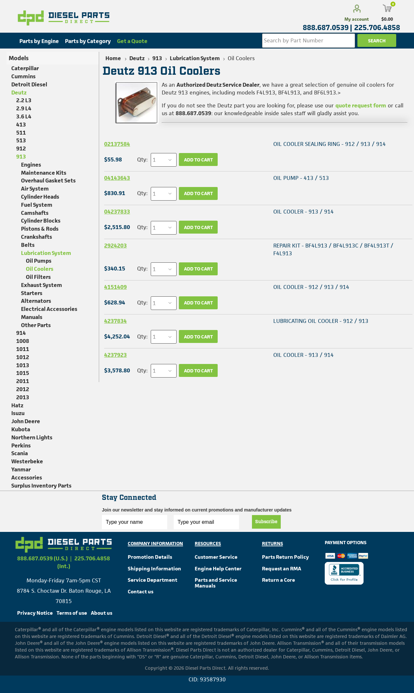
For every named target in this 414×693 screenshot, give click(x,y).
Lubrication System (46, 253)
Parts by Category (88, 41)
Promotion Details (150, 557)
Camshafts (35, 212)
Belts (28, 244)
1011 (22, 349)
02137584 (117, 144)
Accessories (26, 477)
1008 (22, 341)
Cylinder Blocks (40, 220)
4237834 (115, 320)
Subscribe (266, 522)
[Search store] (308, 40)
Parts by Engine (39, 41)
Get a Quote (132, 41)
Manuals (31, 317)
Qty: (142, 159)
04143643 (117, 178)
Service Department (152, 580)
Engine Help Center (218, 568)
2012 (22, 389)
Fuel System (36, 204)
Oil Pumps (38, 260)
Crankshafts (36, 236)
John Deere (25, 421)
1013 (22, 365)
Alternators (36, 300)
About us (101, 613)
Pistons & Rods (40, 228)
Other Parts (36, 325)
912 (21, 148)
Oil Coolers (39, 268)
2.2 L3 (23, 100)
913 (21, 156)
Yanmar (21, 469)
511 (21, 132)
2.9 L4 (23, 108)
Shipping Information (154, 568)
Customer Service (216, 557)
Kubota (20, 429)
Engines (31, 164)
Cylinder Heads (40, 196)
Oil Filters (38, 276)
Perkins (21, 445)
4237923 (115, 354)
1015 (22, 373)
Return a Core (278, 580)
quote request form (360, 105)
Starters (31, 293)
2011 (22, 381)
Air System (35, 188)
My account (356, 19)
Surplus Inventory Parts (41, 485)
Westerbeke (27, 461)
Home (113, 58)
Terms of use (72, 613)
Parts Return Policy (285, 557)
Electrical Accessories (49, 309)
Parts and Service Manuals (216, 583)
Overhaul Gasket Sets (48, 180)
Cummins (23, 76)
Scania (19, 453)
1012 (22, 357)
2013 (22, 397)
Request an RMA (281, 568)
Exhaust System (41, 285)
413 (21, 124)
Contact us (140, 591)
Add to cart (198, 160)
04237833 (117, 211)
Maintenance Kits (43, 172)
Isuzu (18, 413)
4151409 (115, 287)
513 (21, 140)
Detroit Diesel (29, 84)
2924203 (115, 245)
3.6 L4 (23, 116)
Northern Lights (31, 437)
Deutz (19, 92)
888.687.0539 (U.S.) (42, 558)
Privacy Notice (35, 613)
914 (21, 332)
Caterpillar (25, 68)
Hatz (17, 405)
